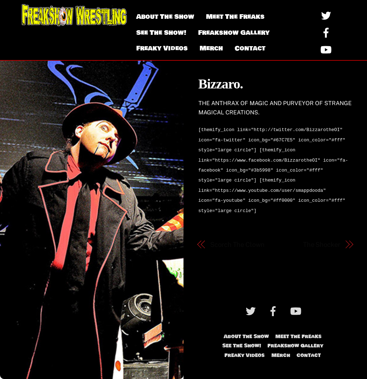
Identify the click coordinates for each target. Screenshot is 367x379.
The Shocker (321, 238)
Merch (211, 48)
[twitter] (327, 15)
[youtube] (327, 49)
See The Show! (161, 33)
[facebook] (327, 32)
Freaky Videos (162, 48)
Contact (250, 48)
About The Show (165, 17)
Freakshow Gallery (234, 33)
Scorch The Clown (237, 238)
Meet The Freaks (235, 17)
